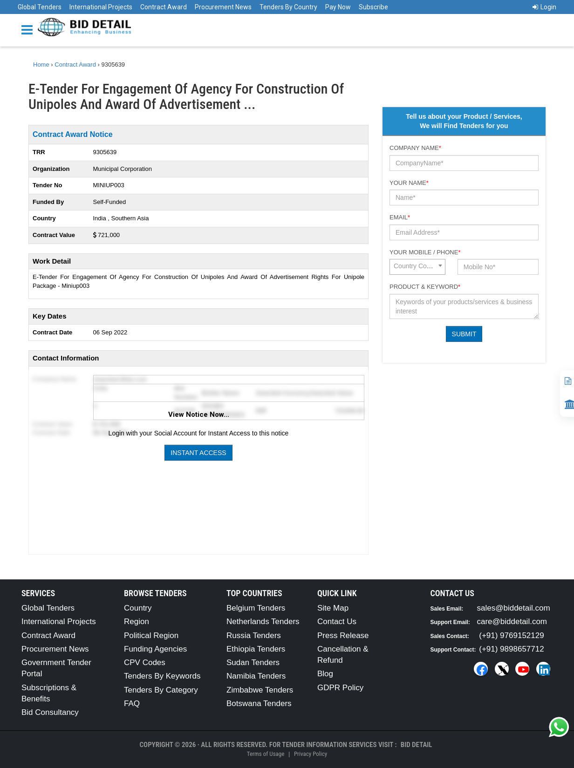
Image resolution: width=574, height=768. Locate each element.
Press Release (343, 635)
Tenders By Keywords (162, 676)
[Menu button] (29, 29)
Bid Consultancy (50, 712)
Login (544, 7)
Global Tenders (40, 7)
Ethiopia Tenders (255, 649)
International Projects (100, 7)
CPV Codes (144, 662)
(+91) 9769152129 (511, 635)
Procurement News (223, 7)
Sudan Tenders (253, 662)
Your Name (409, 182)
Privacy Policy (310, 753)
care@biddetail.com (512, 621)
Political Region (151, 635)
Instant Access (198, 452)
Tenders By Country (288, 7)
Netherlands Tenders (263, 621)
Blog (325, 673)
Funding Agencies (155, 649)
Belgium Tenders (255, 608)
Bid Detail (416, 745)
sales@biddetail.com (513, 608)
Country (138, 608)
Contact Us (336, 621)
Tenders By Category (161, 690)
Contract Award (163, 7)
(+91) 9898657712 (511, 649)
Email (400, 217)
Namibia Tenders (256, 676)
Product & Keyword (425, 286)
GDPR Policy (340, 687)
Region (136, 621)
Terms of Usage (265, 753)
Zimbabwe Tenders (259, 690)
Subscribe (373, 7)
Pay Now (338, 7)
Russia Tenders (253, 635)
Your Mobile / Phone (425, 252)
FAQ (132, 703)
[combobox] (417, 267)
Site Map (332, 608)
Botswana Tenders (259, 703)
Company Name (415, 147)
